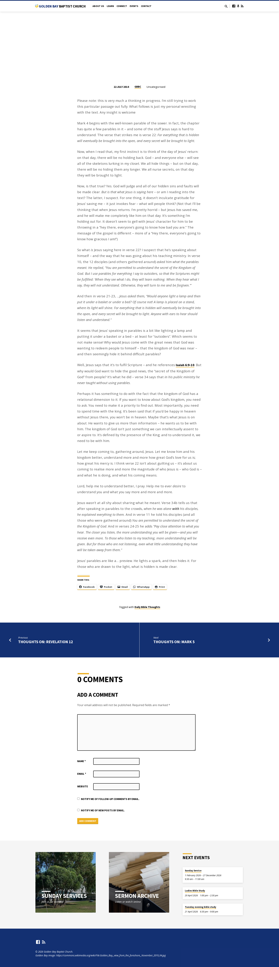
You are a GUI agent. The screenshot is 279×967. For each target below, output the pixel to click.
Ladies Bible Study (195, 890)
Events (134, 6)
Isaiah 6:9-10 (185, 365)
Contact (146, 6)
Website (82, 786)
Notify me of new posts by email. (103, 810)
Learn (110, 6)
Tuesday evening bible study (200, 907)
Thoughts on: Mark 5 (174, 641)
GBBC (138, 86)
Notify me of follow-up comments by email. (110, 799)
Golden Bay (62, 6)
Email (81, 773)
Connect (122, 6)
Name (81, 761)
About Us (98, 6)
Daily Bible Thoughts (147, 607)
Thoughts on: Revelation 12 (45, 641)
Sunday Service (193, 870)
